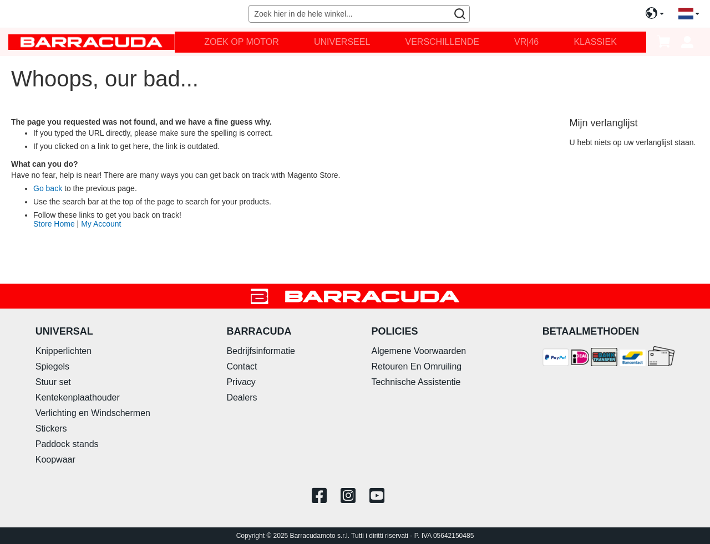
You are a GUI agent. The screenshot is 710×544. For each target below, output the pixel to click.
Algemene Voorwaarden (418, 351)
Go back (47, 188)
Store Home (54, 223)
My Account (101, 223)
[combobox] (358, 14)
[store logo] (91, 41)
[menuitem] (242, 42)
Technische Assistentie (415, 382)
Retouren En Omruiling (416, 366)
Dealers (241, 397)
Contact (241, 366)
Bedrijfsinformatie (260, 351)
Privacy (240, 382)
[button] (688, 14)
